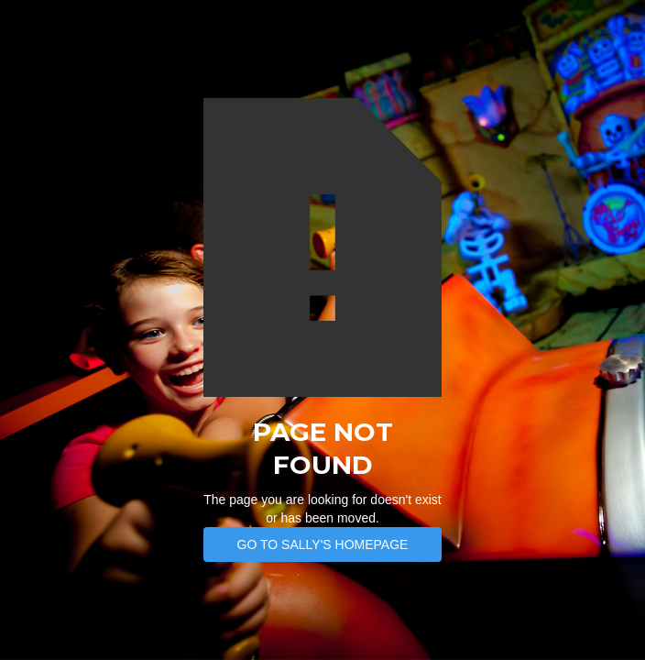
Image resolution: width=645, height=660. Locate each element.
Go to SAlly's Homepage (323, 544)
